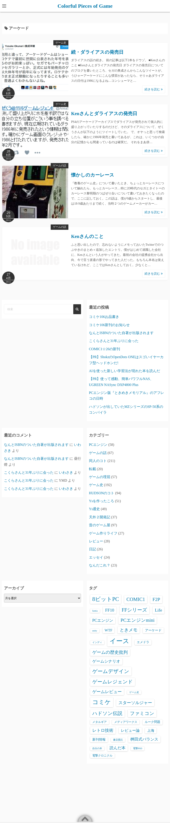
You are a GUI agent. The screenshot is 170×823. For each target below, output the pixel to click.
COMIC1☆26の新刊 (104, 349)
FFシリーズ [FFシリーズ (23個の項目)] (134, 610)
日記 (92, 549)
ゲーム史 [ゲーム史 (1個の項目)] (134, 692)
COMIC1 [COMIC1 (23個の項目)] (135, 599)
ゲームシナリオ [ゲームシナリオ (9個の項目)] (106, 661)
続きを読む (154, 89)
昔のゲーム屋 (99, 525)
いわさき (66, 472)
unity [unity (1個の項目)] (94, 630)
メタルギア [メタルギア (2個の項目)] (99, 722)
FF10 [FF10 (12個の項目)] (109, 610)
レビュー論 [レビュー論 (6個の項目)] (130, 730)
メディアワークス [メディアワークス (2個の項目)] (125, 722)
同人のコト (98, 461)
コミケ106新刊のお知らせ (109, 325)
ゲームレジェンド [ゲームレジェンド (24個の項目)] (112, 681)
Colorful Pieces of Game (85, 6)
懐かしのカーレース (92, 175)
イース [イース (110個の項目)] (119, 640)
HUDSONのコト (101, 493)
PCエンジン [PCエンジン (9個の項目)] (102, 620)
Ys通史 (94, 509)
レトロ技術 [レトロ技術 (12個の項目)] (102, 730)
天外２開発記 (99, 517)
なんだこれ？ (99, 565)
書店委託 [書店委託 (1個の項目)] (118, 740)
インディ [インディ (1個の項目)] (97, 642)
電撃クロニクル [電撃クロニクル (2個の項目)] (102, 755)
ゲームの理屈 (99, 477)
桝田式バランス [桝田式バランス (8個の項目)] (144, 739)
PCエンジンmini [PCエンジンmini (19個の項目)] (138, 620)
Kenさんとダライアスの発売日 (104, 113)
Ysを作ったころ (101, 501)
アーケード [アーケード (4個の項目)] (153, 630)
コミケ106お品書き (104, 317)
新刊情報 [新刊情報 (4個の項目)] (99, 739)
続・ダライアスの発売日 (97, 52)
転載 (92, 469)
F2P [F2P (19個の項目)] (156, 599)
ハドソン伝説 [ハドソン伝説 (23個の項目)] (107, 713)
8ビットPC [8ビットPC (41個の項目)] (105, 599)
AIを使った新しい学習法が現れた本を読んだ (124, 371)
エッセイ (96, 557)
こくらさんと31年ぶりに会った (114, 341)
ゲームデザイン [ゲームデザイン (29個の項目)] (110, 671)
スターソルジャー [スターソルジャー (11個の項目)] (135, 702)
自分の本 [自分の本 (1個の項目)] (97, 748)
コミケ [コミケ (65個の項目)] (101, 702)
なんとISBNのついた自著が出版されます (121, 333)
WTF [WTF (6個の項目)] (108, 630)
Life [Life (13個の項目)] (158, 610)
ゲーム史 (61, 42)
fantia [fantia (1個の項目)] (95, 611)
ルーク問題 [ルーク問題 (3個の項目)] (152, 722)
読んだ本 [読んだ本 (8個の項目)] (118, 748)
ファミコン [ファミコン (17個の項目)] (142, 713)
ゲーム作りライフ (103, 533)
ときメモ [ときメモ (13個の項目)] (128, 629)
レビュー (96, 541)
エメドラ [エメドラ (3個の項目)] (143, 642)
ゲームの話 (59, 165)
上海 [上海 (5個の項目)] (150, 730)
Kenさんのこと (87, 236)
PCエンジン (98, 445)
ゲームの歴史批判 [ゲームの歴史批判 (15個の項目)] (110, 652)
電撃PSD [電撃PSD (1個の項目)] (137, 748)
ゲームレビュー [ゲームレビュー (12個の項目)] (107, 691)
